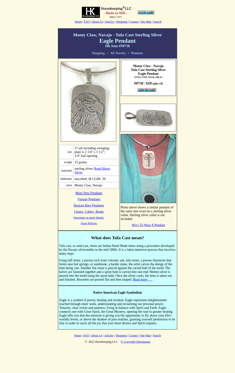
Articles (109, 21)
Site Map (146, 21)
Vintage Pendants (88, 199)
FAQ (87, 21)
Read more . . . (142, 279)
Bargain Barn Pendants (89, 205)
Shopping (121, 21)
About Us (97, 21)
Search (157, 21)
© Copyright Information (135, 341)
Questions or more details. (88, 217)
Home (78, 21)
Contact (134, 21)
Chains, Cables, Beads (89, 212)
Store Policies (89, 223)
